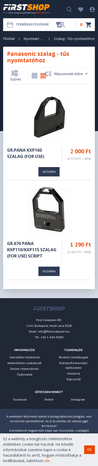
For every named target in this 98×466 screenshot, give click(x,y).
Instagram (78, 399)
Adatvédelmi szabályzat (24, 363)
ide (47, 460)
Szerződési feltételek (24, 357)
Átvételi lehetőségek (73, 357)
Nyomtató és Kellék (34, 38)
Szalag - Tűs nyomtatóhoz (74, 38)
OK (89, 449)
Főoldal (9, 38)
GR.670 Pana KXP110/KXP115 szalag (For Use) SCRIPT (31, 250)
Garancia (73, 373)
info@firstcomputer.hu (54, 331)
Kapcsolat (73, 379)
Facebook (20, 399)
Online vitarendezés (24, 369)
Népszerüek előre (66, 74)
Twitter (49, 399)
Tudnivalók (24, 374)
